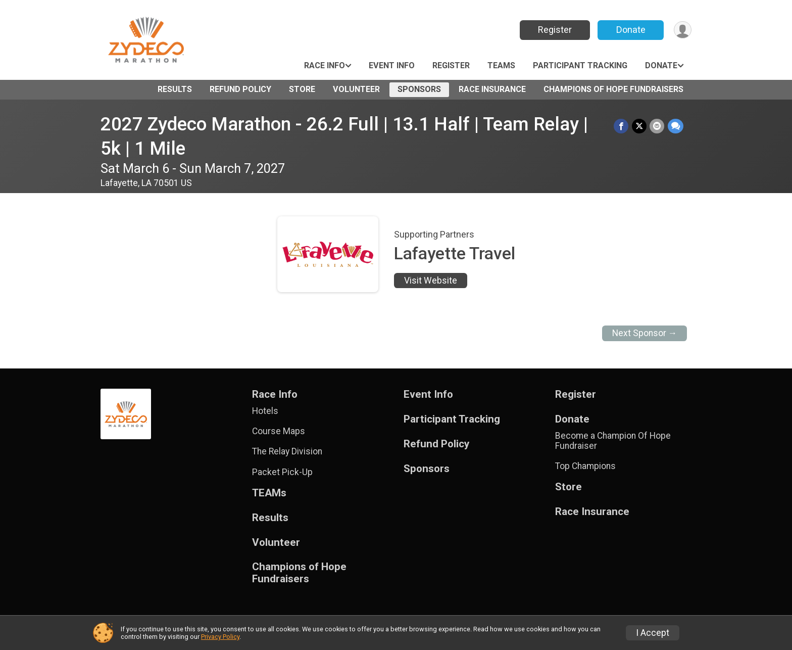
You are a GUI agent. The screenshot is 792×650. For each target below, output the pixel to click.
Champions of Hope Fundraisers (613, 89)
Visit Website (430, 280)
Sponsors (419, 89)
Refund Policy (240, 89)
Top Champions (585, 466)
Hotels (265, 411)
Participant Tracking (580, 65)
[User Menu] (682, 30)
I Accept (652, 633)
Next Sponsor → (644, 333)
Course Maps (278, 431)
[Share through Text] (675, 126)
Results (175, 89)
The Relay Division (287, 451)
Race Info (324, 65)
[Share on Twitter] (639, 126)
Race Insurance (492, 89)
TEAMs (501, 65)
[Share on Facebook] (622, 126)
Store (302, 89)
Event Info (392, 65)
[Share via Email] (657, 126)
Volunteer (356, 89)
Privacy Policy (220, 636)
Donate (630, 29)
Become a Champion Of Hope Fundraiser (613, 441)
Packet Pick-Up (282, 472)
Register (554, 29)
